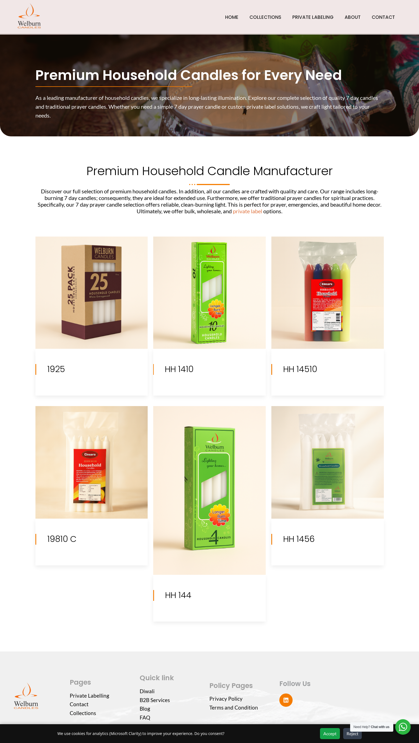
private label (247, 211)
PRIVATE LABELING (313, 17)
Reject (352, 733)
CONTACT (383, 17)
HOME (231, 17)
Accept (330, 733)
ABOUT (353, 17)
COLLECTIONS (265, 17)
